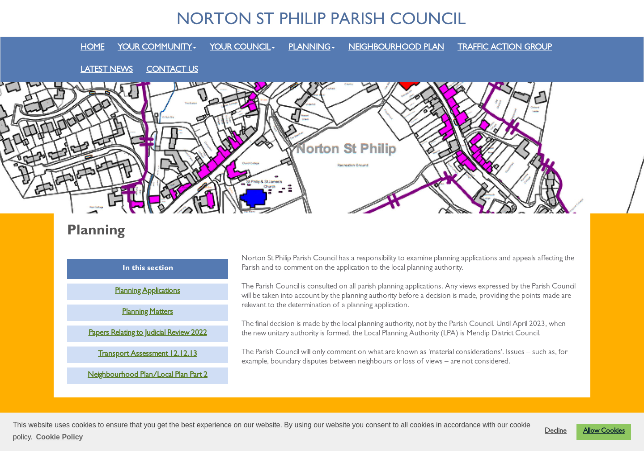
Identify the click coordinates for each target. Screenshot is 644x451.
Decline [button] (556, 431)
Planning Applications (147, 292)
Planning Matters (147, 313)
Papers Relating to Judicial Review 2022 (148, 334)
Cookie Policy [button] (59, 437)
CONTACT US (172, 70)
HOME (92, 48)
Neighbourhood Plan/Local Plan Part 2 (148, 376)
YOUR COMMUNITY (157, 48)
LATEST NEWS (106, 70)
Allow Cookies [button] (604, 431)
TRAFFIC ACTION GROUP (505, 48)
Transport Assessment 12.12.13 (147, 355)
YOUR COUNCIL (242, 48)
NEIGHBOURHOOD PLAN (396, 48)
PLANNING (311, 48)
